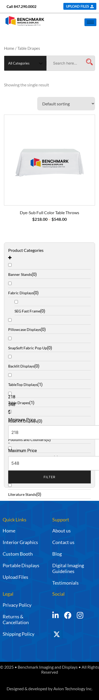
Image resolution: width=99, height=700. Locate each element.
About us (61, 530)
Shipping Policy (18, 634)
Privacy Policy (17, 605)
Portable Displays (21, 565)
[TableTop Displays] (49, 379)
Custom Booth (18, 554)
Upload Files (15, 577)
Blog (57, 554)
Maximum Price (22, 450)
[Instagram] (80, 615)
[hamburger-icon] (90, 22)
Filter (49, 477)
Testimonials (65, 583)
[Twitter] (64, 637)
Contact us (63, 542)
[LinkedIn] (55, 615)
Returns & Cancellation (16, 619)
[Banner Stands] (49, 269)
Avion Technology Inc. (72, 688)
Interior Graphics (20, 542)
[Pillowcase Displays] (49, 324)
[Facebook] (68, 615)
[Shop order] (66, 103)
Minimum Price (22, 419)
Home (9, 48)
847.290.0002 (25, 6)
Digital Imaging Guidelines (68, 568)
